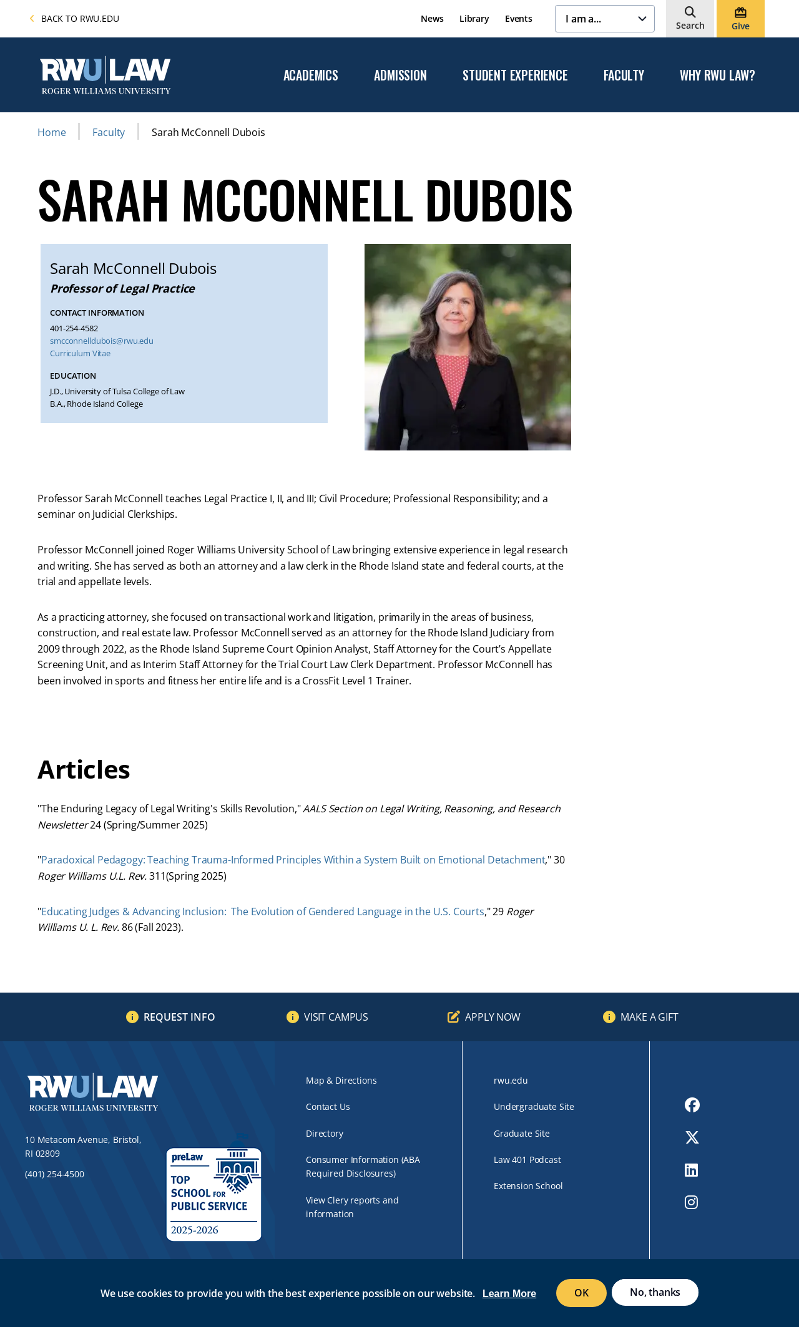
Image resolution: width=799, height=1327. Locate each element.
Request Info (179, 1017)
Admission (400, 75)
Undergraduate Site (534, 1106)
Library (474, 18)
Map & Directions (341, 1080)
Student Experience (515, 75)
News (432, 18)
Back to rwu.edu (74, 18)
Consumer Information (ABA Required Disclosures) (363, 1166)
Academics (310, 75)
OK (581, 1293)
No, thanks (655, 1292)
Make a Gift (649, 1017)
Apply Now (493, 1017)
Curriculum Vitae (80, 353)
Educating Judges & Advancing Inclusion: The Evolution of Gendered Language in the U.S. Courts (262, 911)
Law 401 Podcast (527, 1159)
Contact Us (328, 1106)
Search (690, 25)
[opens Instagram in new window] (692, 1202)
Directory (324, 1133)
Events (518, 18)
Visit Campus (336, 1017)
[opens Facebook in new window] (692, 1104)
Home (51, 132)
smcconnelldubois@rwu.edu (102, 341)
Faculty (624, 75)
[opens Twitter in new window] (692, 1137)
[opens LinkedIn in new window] (692, 1169)
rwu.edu (511, 1080)
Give (740, 26)
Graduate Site (522, 1133)
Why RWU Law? (717, 75)
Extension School (528, 1186)
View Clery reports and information (352, 1207)
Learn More (509, 1293)
